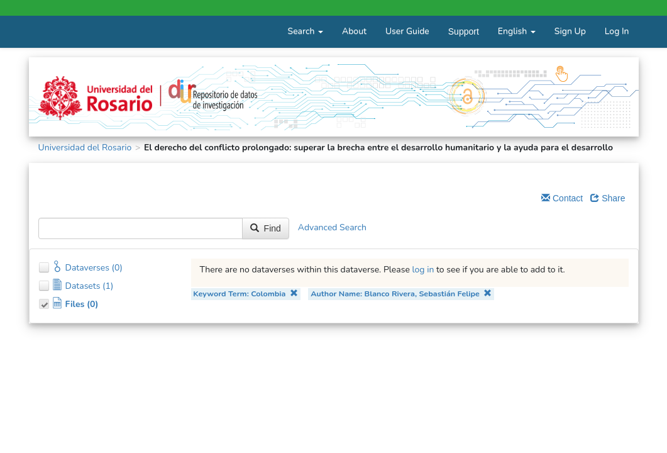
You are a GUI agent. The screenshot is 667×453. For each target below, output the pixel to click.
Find (265, 228)
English (517, 31)
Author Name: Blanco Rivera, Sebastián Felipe (401, 293)
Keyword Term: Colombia (245, 293)
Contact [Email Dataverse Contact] (562, 198)
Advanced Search (332, 227)
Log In (617, 31)
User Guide (407, 31)
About (354, 31)
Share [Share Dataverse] (607, 198)
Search (305, 31)
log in (423, 270)
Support (463, 31)
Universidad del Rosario (85, 148)
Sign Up (570, 31)
